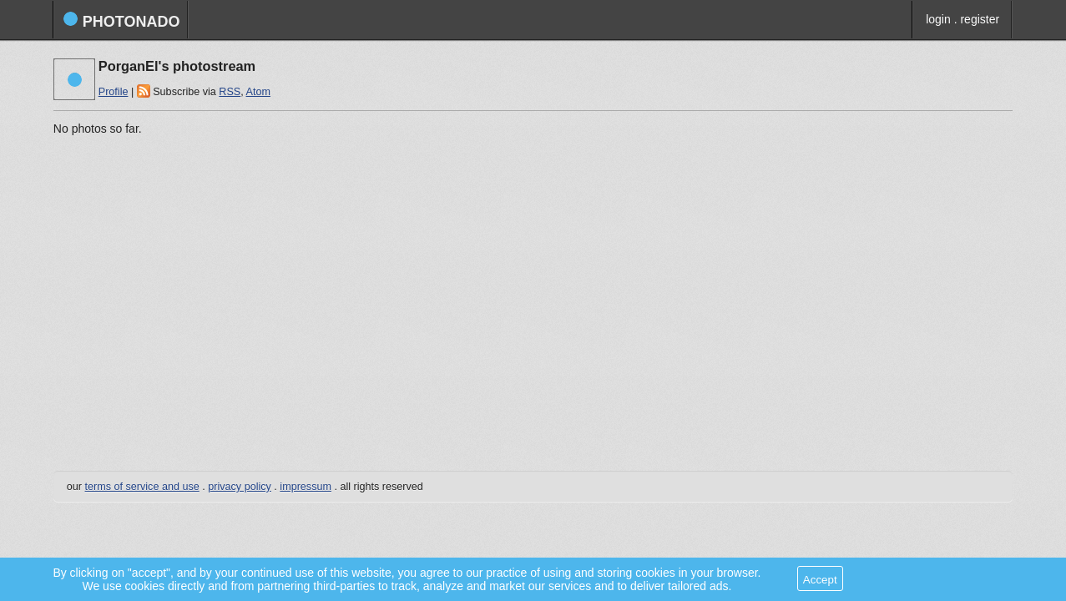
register (979, 19)
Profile (114, 92)
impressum (305, 486)
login (938, 19)
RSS (229, 92)
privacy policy (239, 486)
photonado (121, 20)
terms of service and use (142, 486)
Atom (258, 92)
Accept (820, 579)
